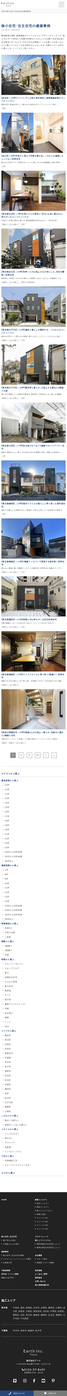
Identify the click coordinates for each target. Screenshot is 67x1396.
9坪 (6, 878)
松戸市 (8, 1066)
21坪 (7, 834)
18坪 (7, 820)
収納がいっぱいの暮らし (16, 1124)
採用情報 (38, 1270)
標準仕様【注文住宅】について (48, 1247)
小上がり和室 (11, 981)
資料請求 (38, 1277)
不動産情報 (5, 1270)
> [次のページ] (45, 755)
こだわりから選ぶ (9, 1115)
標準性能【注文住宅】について (48, 1244)
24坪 (7, 847)
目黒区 (8, 1084)
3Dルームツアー (8, 1277)
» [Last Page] (54, 755)
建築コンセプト (41, 1199)
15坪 (7, 807)
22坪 (7, 838)
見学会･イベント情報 (9, 1274)
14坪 (7, 802)
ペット (8, 1021)
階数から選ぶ (7, 941)
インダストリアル (13, 1151)
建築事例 (4, 1251)
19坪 (7, 825)
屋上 (7, 972)
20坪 (7, 829)
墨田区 (8, 1089)
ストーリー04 (42, 1229)
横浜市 (8, 1035)
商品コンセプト (43, 1207)
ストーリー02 (42, 1221)
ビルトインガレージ (14, 963)
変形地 (8, 990)
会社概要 (38, 1255)
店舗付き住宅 (11, 977)
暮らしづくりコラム (43, 1240)
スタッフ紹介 (42, 1259)
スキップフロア (12, 968)
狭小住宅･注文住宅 (9, 1236)
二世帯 (8, 937)
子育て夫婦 (10, 932)
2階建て (8, 950)
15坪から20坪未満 (13, 905)
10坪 (7, 784)
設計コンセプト (43, 1203)
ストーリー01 (42, 1218)
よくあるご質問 (41, 1274)
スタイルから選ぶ (9, 1129)
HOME (4, 1199)
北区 (7, 1093)
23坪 (7, 843)
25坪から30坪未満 (13, 851)
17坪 (7, 816)
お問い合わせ (40, 1281)
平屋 (7, 954)
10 (37, 755)
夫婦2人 (8, 927)
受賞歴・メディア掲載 (45, 1262)
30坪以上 (9, 919)
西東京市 (9, 1053)
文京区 (8, 1075)
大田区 (8, 1044)
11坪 (7, 789)
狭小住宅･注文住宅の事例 (13, 1255)
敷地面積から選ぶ (9, 780)
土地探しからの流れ (11, 1244)
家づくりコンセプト (45, 1210)
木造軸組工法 (11, 1160)
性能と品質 (41, 1214)
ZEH (7, 1026)
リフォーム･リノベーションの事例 (17, 1259)
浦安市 (8, 1071)
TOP (3, 11)
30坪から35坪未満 (13, 856)
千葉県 (8, 1057)
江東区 (8, 1111)
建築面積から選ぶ (9, 865)
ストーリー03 (42, 1225)
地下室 (8, 999)
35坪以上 (9, 861)
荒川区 (8, 1039)
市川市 (8, 1062)
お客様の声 (7, 1262)
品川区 (8, 1097)
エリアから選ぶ (8, 1030)
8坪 (6, 874)
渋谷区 (8, 1048)
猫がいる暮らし (12, 1120)
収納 (7, 1017)
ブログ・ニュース (42, 1236)
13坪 (7, 798)
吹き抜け (9, 1013)
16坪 (7, 811)
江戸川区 (9, 1102)
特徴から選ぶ (7, 959)
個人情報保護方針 (42, 1285)
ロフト (8, 995)
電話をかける (17, 1393)
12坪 (7, 793)
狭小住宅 (9, 986)
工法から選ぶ (7, 1156)
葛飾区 (8, 1106)
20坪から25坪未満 (13, 910)
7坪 (6, 869)
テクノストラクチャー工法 (17, 1164)
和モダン (9, 1138)
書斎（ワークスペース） (15, 1004)
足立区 (8, 1080)
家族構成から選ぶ (9, 923)
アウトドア (10, 1142)
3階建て (8, 945)
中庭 (7, 1008)
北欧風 (8, 1147)
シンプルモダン (12, 1133)
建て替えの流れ (9, 1240)
